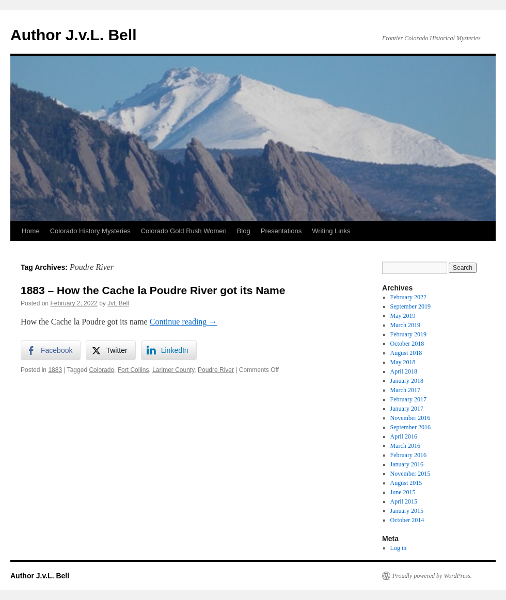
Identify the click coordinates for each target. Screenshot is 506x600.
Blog (243, 231)
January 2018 (406, 380)
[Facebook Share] (51, 350)
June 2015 (403, 492)
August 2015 (406, 483)
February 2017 (408, 399)
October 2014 (407, 520)
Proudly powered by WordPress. (432, 575)
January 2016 (406, 464)
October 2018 (407, 343)
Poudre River (216, 370)
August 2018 (406, 352)
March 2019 (405, 325)
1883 (55, 370)
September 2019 (410, 306)
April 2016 (403, 436)
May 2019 (403, 315)
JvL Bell (118, 303)
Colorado (101, 370)
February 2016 (408, 455)
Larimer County (173, 370)
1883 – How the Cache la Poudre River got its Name (153, 290)
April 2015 (403, 501)
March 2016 (405, 445)
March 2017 (405, 390)
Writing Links (331, 231)
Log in (398, 548)
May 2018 (403, 362)
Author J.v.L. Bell (73, 34)
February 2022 (408, 297)
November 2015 (410, 473)
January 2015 (406, 510)
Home (31, 231)
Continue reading (183, 321)
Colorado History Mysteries (90, 231)
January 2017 (406, 408)
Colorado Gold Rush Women (184, 231)
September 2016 (410, 427)
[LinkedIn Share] (169, 350)
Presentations (281, 231)
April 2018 (403, 371)
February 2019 (408, 334)
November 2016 (410, 417)
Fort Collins (133, 370)
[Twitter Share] (110, 350)
